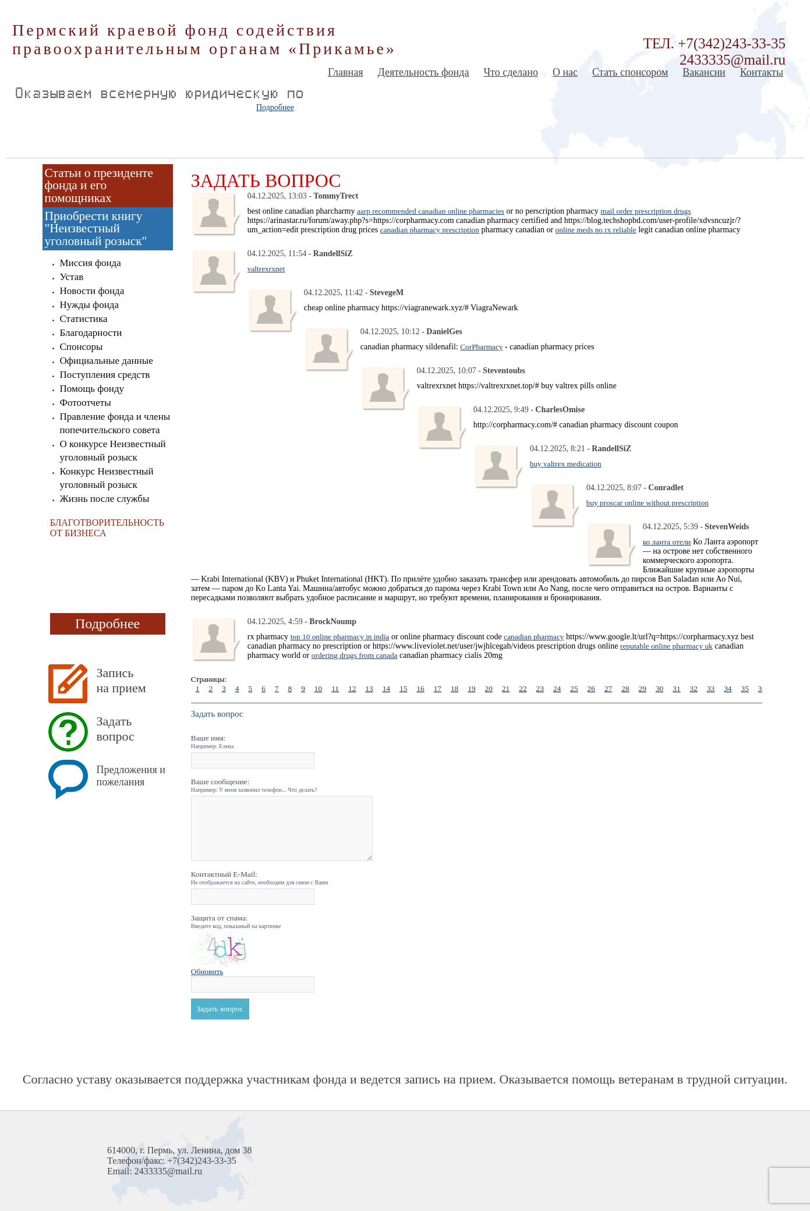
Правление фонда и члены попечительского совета (115, 423)
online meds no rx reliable (596, 229)
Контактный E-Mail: (259, 878)
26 (591, 688)
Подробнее (275, 107)
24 (557, 688)
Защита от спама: (236, 921)
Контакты (761, 72)
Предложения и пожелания (131, 776)
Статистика (84, 318)
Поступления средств (105, 374)
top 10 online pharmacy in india (340, 636)
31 (676, 688)
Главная (345, 72)
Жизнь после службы (105, 498)
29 (642, 688)
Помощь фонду (92, 388)
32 (694, 688)
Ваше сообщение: (254, 785)
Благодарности (91, 332)
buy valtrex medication (566, 463)
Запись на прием (121, 680)
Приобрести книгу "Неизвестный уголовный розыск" (96, 228)
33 (711, 688)
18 (454, 688)
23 (540, 688)
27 (608, 688)
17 (437, 688)
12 (352, 688)
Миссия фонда (90, 262)
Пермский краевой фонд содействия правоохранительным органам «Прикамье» (204, 39)
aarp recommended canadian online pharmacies (430, 211)
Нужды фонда (89, 304)
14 (386, 688)
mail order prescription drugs (645, 211)
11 (335, 688)
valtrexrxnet (266, 268)
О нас (565, 72)
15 (403, 688)
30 (659, 688)
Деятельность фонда (423, 72)
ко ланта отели (667, 541)
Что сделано (510, 72)
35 (745, 688)
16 (420, 688)
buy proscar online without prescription (647, 502)
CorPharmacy (481, 346)
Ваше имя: (212, 741)
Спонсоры (81, 346)
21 (506, 688)
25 (574, 688)
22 (522, 688)
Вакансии (703, 72)
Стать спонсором (630, 72)
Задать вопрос (116, 728)
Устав (72, 276)
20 (489, 688)
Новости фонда (92, 290)
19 (471, 688)
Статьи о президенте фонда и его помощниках (99, 185)
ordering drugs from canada (355, 655)
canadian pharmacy (534, 636)
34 (727, 688)
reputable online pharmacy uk (666, 646)
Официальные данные (106, 360)
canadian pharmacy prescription (429, 229)
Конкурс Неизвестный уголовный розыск (107, 478)
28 (625, 688)
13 (369, 688)
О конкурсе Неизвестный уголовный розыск (113, 450)
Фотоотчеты (85, 402)
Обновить (207, 971)
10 (318, 688)
